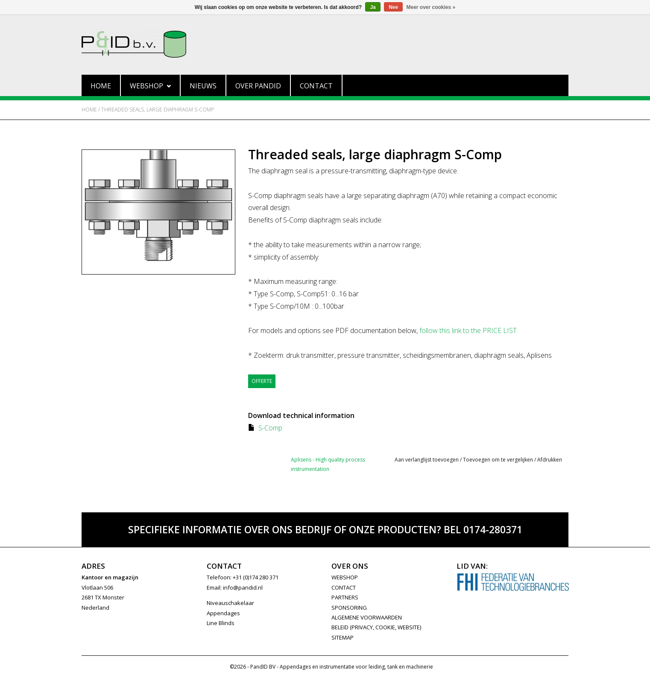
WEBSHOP (344, 577)
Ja (372, 7)
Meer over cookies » (431, 7)
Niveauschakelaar (230, 603)
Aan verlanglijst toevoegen (427, 459)
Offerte (262, 381)
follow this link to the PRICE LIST (468, 330)
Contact (316, 86)
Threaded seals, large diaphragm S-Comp (157, 109)
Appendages (223, 613)
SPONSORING (349, 607)
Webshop (150, 86)
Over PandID (258, 86)
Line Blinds (220, 623)
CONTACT (343, 587)
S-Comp (270, 428)
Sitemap (342, 637)
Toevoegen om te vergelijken (498, 459)
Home (101, 86)
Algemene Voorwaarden (366, 617)
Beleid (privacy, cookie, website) (376, 627)
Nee (393, 7)
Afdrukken (549, 459)
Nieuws (203, 86)
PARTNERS (344, 597)
